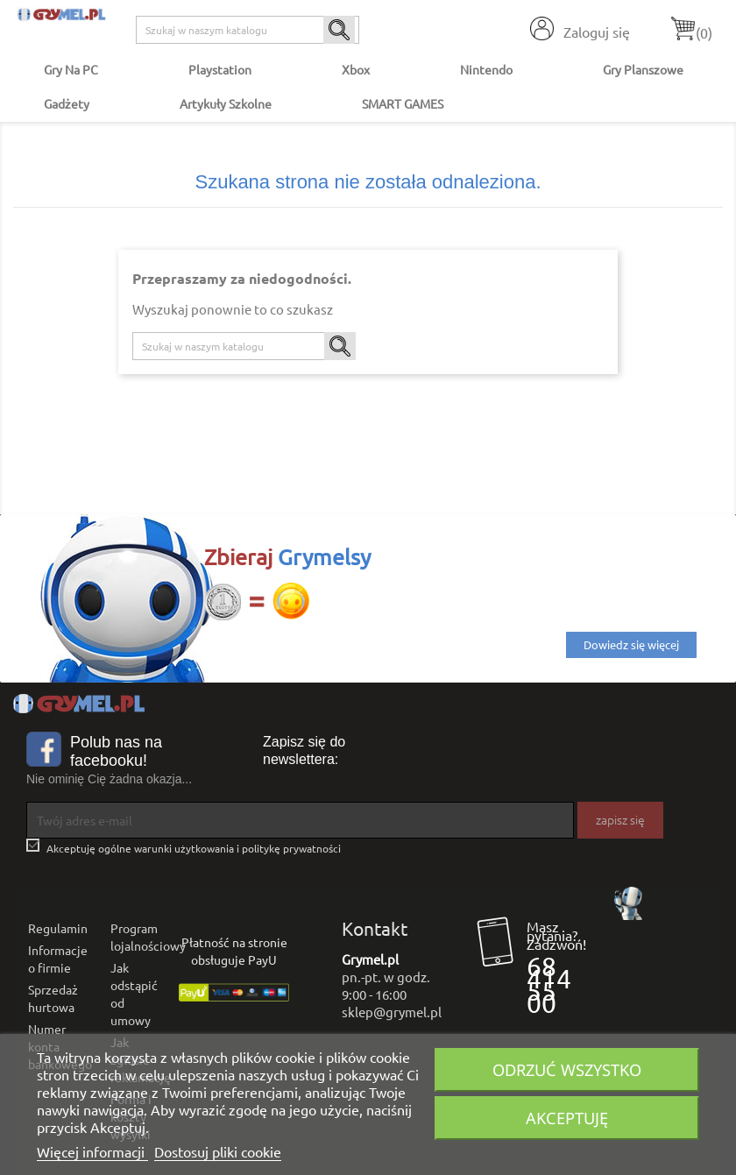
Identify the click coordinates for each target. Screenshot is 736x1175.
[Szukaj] (247, 30)
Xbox (356, 69)
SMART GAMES (402, 103)
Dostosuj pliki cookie (217, 1151)
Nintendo (486, 69)
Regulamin (58, 928)
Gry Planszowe (643, 69)
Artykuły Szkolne (226, 103)
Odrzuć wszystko (566, 1069)
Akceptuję (567, 1118)
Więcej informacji (92, 1151)
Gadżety (66, 103)
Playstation (219, 69)
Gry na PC (71, 69)
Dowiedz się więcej (631, 644)
